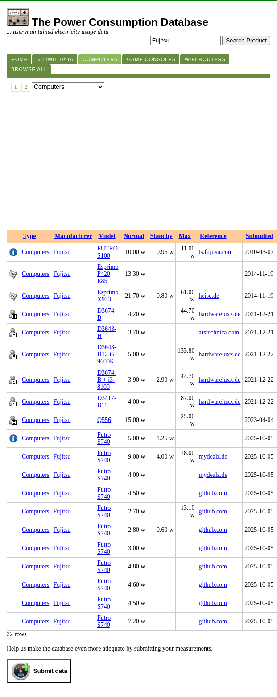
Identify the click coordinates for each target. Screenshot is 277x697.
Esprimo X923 (107, 296)
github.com (213, 493)
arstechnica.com (219, 332)
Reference (213, 236)
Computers (35, 252)
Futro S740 (104, 438)
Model (106, 236)
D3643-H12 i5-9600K (106, 354)
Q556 (104, 420)
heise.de (209, 295)
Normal (134, 236)
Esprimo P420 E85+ (107, 273)
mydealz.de (213, 456)
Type (29, 236)
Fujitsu (61, 252)
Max (185, 236)
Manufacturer (73, 236)
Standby (161, 236)
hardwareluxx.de (220, 314)
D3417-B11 (106, 402)
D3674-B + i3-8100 (106, 379)
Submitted (259, 236)
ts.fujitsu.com (216, 252)
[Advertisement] (138, 162)
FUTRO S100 (107, 252)
